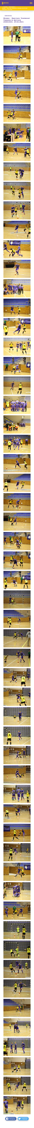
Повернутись (8, 15)
